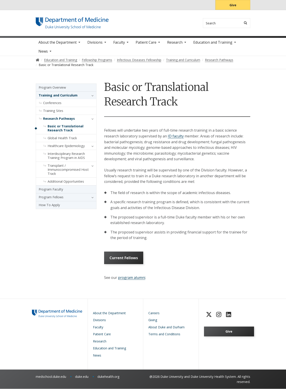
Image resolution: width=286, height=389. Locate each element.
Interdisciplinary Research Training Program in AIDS (66, 156)
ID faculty (176, 136)
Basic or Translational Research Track (65, 128)
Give (232, 5)
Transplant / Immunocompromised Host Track (68, 170)
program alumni (131, 277)
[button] (91, 95)
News (43, 51)
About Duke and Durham (166, 327)
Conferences (52, 103)
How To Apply (49, 205)
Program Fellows (51, 197)
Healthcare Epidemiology (66, 146)
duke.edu (81, 377)
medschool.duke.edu (51, 377)
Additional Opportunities (66, 182)
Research (175, 42)
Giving (152, 320)
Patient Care (146, 42)
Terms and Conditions (164, 334)
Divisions (95, 42)
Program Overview (52, 87)
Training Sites (53, 111)
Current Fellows (123, 258)
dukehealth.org (108, 377)
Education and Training (212, 42)
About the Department (57, 42)
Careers (154, 313)
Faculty (119, 42)
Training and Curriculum (58, 95)
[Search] (245, 23)
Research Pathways (59, 119)
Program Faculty (51, 189)
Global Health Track (62, 138)
